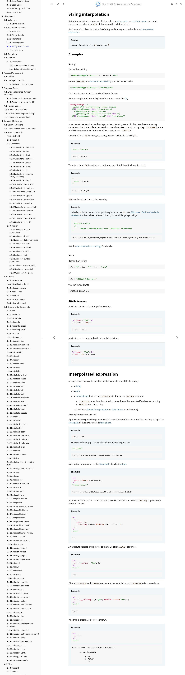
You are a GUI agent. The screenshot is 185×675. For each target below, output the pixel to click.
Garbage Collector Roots (20, 84)
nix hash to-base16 (18, 435)
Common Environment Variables (20, 128)
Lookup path (15, 50)
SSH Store (14, 12)
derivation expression (99, 81)
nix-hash (13, 295)
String (72, 64)
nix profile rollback (18, 525)
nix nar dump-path (18, 483)
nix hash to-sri (16, 447)
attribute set (83, 396)
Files (8, 664)
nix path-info (15, 495)
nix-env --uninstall (21, 269)
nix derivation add (18, 345)
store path (73, 422)
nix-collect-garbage (18, 284)
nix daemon (14, 337)
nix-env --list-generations (24, 240)
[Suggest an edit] (181, 4)
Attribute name (77, 301)
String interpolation (18, 46)
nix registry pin (16, 555)
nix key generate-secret (20, 468)
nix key (13, 458)
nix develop (15, 352)
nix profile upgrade (18, 529)
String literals (15, 35)
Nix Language (9, 16)
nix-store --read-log (22, 199)
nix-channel (14, 280)
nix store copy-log (17, 593)
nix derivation (15, 341)
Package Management (12, 73)
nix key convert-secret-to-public (21, 463)
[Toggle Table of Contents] (52, 4)
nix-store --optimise (22, 188)
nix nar (13, 476)
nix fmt (13, 416)
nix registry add (17, 548)
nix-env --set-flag (20, 251)
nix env (13, 360)
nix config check (16, 326)
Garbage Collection (14, 80)
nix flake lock (15, 394)
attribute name (139, 21)
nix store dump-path (19, 608)
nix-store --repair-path (23, 207)
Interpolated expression (93, 374)
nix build (13, 314)
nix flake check (16, 379)
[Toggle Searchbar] (63, 4)
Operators (10, 54)
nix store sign (16, 649)
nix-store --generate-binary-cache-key (22, 175)
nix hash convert (17, 424)
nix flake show (16, 409)
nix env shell (15, 363)
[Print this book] (172, 4)
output (123, 464)
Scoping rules (15, 42)
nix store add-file (17, 582)
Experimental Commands (17, 307)
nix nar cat (14, 480)
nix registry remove (18, 559)
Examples (75, 54)
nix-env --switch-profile (23, 265)
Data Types (10, 20)
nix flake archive (17, 375)
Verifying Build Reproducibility (19, 113)
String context (15, 24)
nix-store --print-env (22, 192)
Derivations (14, 61)
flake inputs (117, 409)
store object (105, 422)
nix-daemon (14, 292)
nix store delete (16, 601)
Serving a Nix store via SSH (21, 102)
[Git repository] (177, 4)
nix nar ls (14, 487)
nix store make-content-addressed (20, 625)
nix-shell (13, 140)
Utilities (9, 276)
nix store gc (15, 612)
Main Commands (13, 132)
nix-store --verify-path (23, 218)
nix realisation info (18, 540)
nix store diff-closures (19, 604)
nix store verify (16, 653)
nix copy (13, 333)
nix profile (14, 502)
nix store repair (16, 645)
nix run (13, 567)
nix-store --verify (20, 222)
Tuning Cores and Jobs (15, 109)
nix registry (15, 544)
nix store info (15, 616)
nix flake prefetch (17, 405)
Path (71, 255)
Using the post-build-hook (17, 117)
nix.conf (13, 668)
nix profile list (16, 517)
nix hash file (15, 428)
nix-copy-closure (16, 288)
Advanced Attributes (22, 65)
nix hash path (16, 432)
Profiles (9, 76)
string (120, 21)
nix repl (13, 563)
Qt (126, 98)
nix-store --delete (20, 155)
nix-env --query (19, 244)
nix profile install (17, 514)
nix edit (13, 356)
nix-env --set (18, 255)
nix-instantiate (16, 299)
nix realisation (16, 536)
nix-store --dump (20, 162)
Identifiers (14, 39)
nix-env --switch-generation (20, 260)
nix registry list (16, 552)
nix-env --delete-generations (20, 230)
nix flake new (15, 401)
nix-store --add (19, 151)
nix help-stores (16, 454)
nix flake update (17, 413)
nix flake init (15, 390)
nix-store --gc (18, 170)
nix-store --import (20, 180)
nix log (13, 472)
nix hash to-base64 (18, 443)
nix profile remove (18, 521)
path (126, 21)
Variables (13, 31)
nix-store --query (21, 195)
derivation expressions (98, 409)
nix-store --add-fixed (22, 147)
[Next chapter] (177, 337)
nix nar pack (15, 491)
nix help (13, 450)
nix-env (12, 226)
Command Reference (12, 121)
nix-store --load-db (21, 184)
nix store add (15, 578)
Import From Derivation (23, 69)
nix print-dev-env (17, 498)
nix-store (13, 143)
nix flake (13, 371)
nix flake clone (16, 382)
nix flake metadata (18, 397)
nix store (14, 574)
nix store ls (14, 620)
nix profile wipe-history (20, 533)
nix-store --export (20, 166)
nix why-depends (17, 660)
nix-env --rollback (20, 247)
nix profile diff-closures (20, 506)
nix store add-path (18, 586)
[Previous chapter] (54, 337)
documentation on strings (88, 246)
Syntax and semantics (15, 27)
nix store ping (16, 637)
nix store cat (15, 589)
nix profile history (17, 510)
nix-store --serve (20, 214)
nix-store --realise (21, 203)
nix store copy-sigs (18, 597)
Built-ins (9, 58)
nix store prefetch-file (19, 641)
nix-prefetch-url (16, 303)
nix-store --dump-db (22, 159)
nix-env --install (20, 236)
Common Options (13, 125)
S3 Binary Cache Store (19, 8)
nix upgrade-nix (17, 656)
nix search (14, 570)
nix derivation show (18, 348)
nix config (13, 322)
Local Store (14, 5)
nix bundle (14, 318)
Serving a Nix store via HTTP (21, 98)
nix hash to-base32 (18, 439)
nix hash (13, 420)
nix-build (13, 136)
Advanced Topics (10, 88)
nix (11, 310)
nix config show (16, 329)
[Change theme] (58, 4)
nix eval (13, 367)
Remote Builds (12, 106)
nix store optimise (18, 630)
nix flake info (15, 386)
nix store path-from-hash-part (23, 634)
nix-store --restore (21, 210)
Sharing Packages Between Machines (17, 93)
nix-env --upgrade (21, 273)
